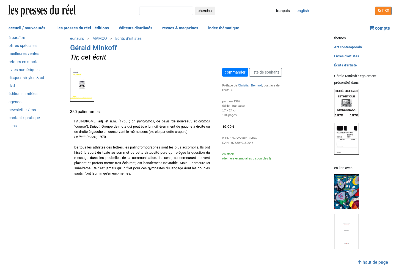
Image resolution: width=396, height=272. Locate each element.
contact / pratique (24, 118)
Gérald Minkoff (93, 48)
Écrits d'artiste (345, 65)
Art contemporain (348, 47)
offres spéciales (23, 45)
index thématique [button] (223, 28)
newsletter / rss (22, 110)
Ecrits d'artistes (128, 38)
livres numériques (24, 70)
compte (379, 28)
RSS (383, 11)
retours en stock (23, 62)
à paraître (17, 37)
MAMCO (99, 38)
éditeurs (77, 38)
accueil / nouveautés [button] (27, 28)
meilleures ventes (24, 53)
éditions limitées (23, 93)
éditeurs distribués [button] (135, 28)
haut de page (373, 262)
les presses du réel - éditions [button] (83, 28)
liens (13, 126)
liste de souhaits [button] (266, 72)
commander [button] (235, 72)
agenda (15, 102)
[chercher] (166, 11)
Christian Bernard (250, 85)
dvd (12, 85)
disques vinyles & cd (26, 77)
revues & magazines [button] (180, 28)
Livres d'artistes (346, 56)
